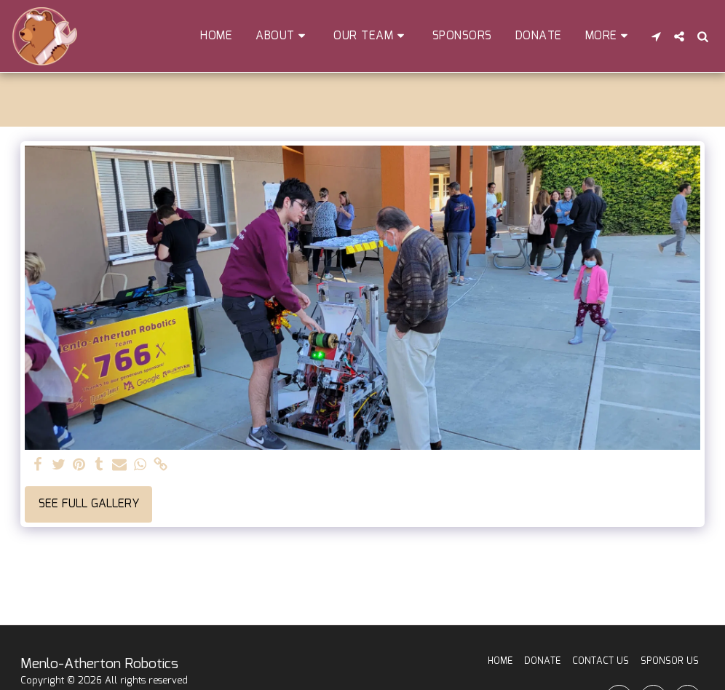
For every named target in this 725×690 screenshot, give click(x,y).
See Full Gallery (89, 504)
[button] (283, 36)
